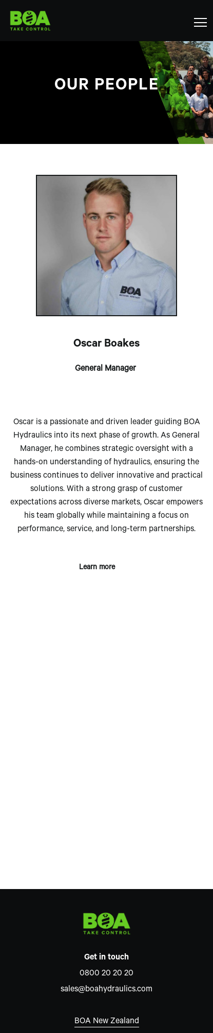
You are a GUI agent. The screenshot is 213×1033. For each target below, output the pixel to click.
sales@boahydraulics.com (106, 989)
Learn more (106, 565)
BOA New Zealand (106, 1021)
